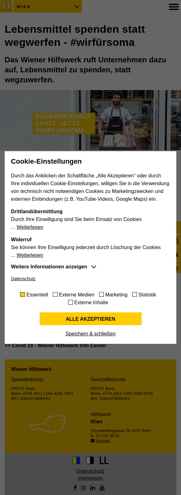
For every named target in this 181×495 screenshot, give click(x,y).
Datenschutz (23, 278)
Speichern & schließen (90, 333)
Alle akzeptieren (90, 319)
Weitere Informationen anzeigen (49, 266)
